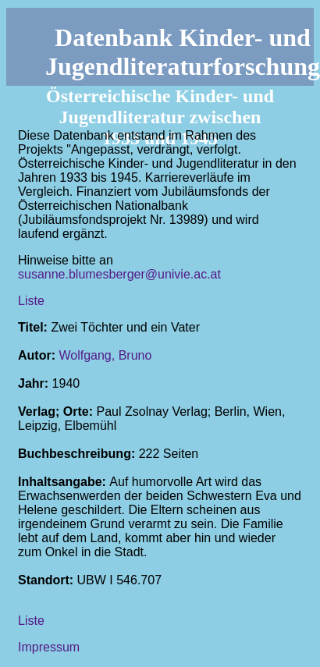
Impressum (49, 647)
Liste (31, 300)
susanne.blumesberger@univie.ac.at (119, 274)
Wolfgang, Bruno (105, 355)
